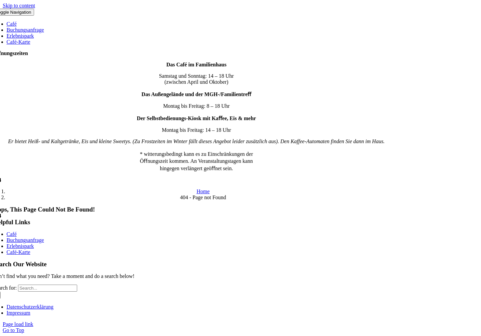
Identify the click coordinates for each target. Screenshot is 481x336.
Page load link (18, 324)
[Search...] (47, 288)
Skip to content (19, 5)
